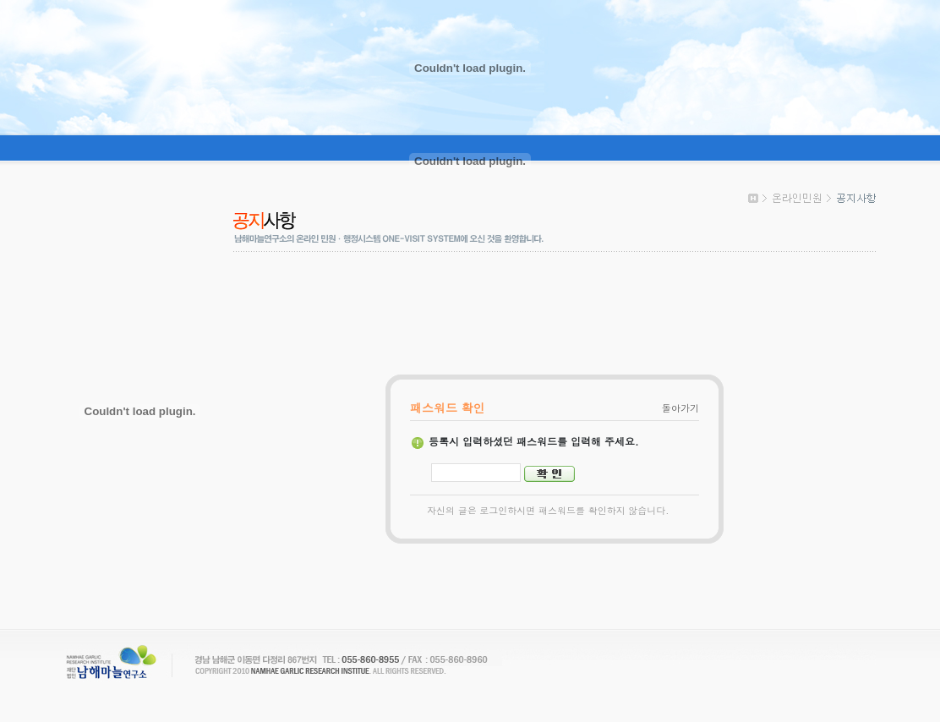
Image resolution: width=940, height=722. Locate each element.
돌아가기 (680, 408)
